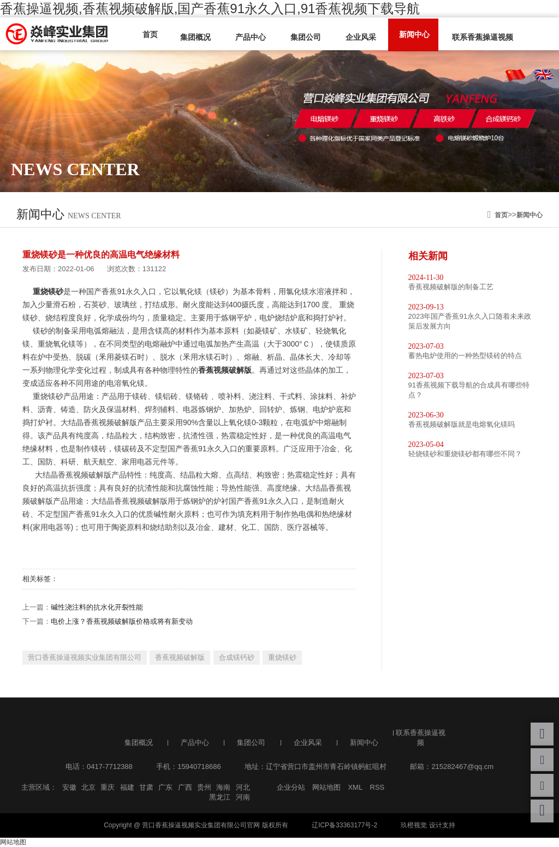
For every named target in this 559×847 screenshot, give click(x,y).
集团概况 (192, 36)
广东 (165, 787)
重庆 (107, 787)
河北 (243, 787)
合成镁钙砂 (236, 657)
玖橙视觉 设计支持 (428, 825)
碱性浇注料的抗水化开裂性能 (97, 607)
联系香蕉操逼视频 (470, 36)
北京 (88, 787)
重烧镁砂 (282, 657)
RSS (377, 787)
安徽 (69, 787)
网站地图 (326, 787)
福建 (127, 787)
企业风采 (352, 36)
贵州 (204, 787)
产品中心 (245, 36)
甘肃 (146, 787)
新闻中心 (404, 33)
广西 (185, 787)
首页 (148, 33)
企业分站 (291, 787)
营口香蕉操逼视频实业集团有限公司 (84, 657)
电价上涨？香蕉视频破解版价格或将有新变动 (122, 621)
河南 (243, 797)
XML (355, 787)
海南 (223, 787)
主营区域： (39, 787)
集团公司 (299, 36)
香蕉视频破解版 (180, 657)
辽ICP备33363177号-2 (344, 825)
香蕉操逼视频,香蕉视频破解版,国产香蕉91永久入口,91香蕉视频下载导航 (210, 8)
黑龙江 (219, 797)
